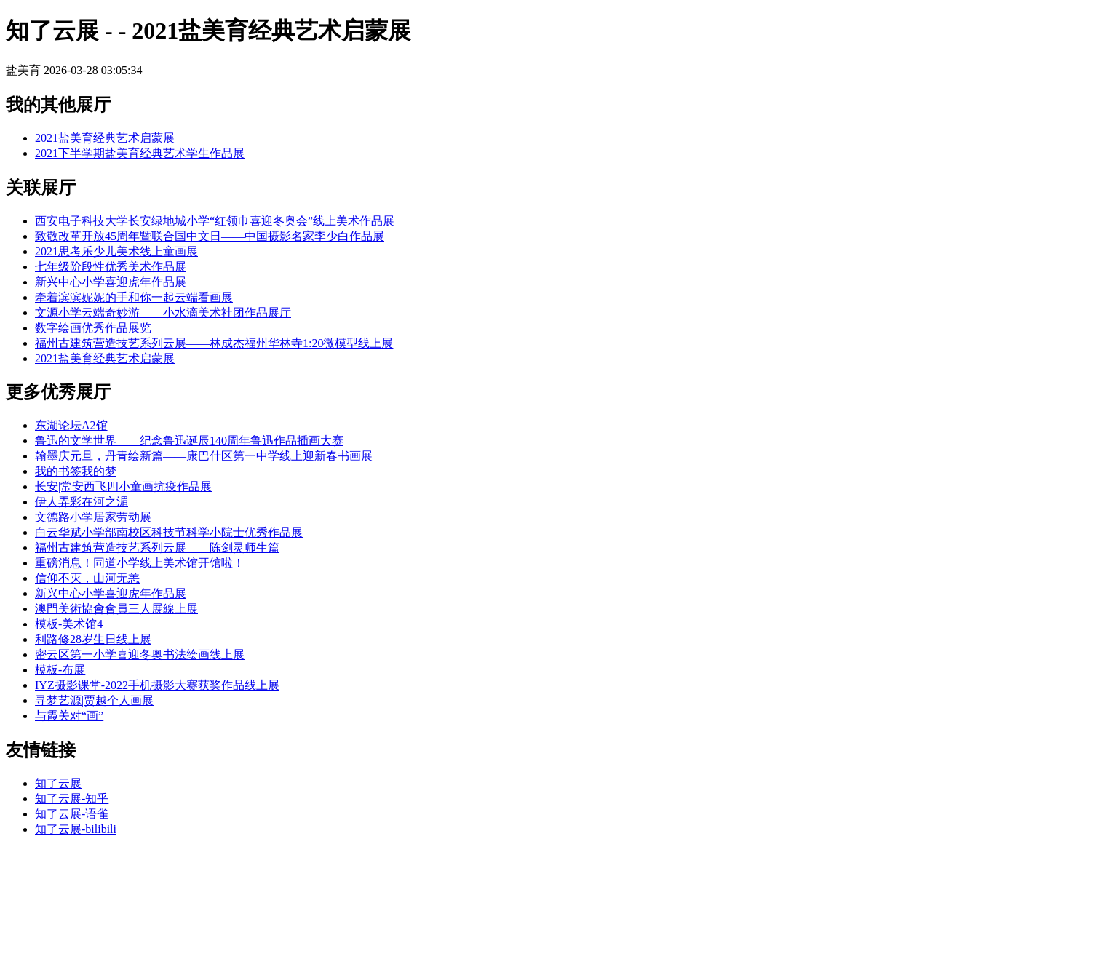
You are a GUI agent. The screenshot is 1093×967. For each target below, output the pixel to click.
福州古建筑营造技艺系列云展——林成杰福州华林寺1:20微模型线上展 (214, 343)
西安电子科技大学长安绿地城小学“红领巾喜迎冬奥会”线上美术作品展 (214, 221)
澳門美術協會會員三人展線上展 (116, 608)
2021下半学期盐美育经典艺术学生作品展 (140, 153)
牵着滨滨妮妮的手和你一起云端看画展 (134, 297)
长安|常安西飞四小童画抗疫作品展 (123, 486)
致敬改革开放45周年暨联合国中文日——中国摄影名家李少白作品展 (209, 236)
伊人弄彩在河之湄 (81, 502)
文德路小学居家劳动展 (93, 517)
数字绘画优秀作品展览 (93, 328)
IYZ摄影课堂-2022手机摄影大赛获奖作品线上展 (157, 685)
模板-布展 (60, 670)
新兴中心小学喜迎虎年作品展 (110, 282)
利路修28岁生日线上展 (93, 639)
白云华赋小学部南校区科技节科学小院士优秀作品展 (169, 532)
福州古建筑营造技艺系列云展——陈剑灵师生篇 (157, 547)
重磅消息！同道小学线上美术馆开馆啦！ (140, 563)
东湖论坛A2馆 (71, 425)
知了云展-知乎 (71, 798)
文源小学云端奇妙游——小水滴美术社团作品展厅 (163, 312)
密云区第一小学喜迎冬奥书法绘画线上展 (140, 654)
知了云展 (58, 783)
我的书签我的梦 (75, 471)
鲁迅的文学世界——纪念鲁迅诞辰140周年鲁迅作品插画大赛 (189, 440)
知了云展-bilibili (75, 829)
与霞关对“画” (69, 715)
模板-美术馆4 (69, 624)
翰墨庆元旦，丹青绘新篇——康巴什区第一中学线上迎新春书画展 (204, 456)
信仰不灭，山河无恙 (87, 578)
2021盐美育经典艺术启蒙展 (105, 138)
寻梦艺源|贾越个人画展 (94, 700)
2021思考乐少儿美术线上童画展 (116, 251)
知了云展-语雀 (71, 814)
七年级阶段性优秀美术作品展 (110, 266)
